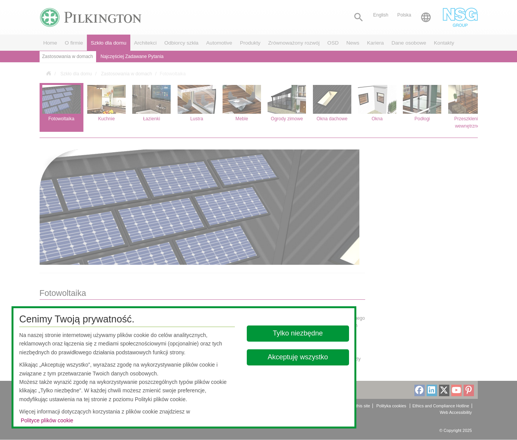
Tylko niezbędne (298, 333)
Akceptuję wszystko (298, 357)
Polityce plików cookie (47, 420)
